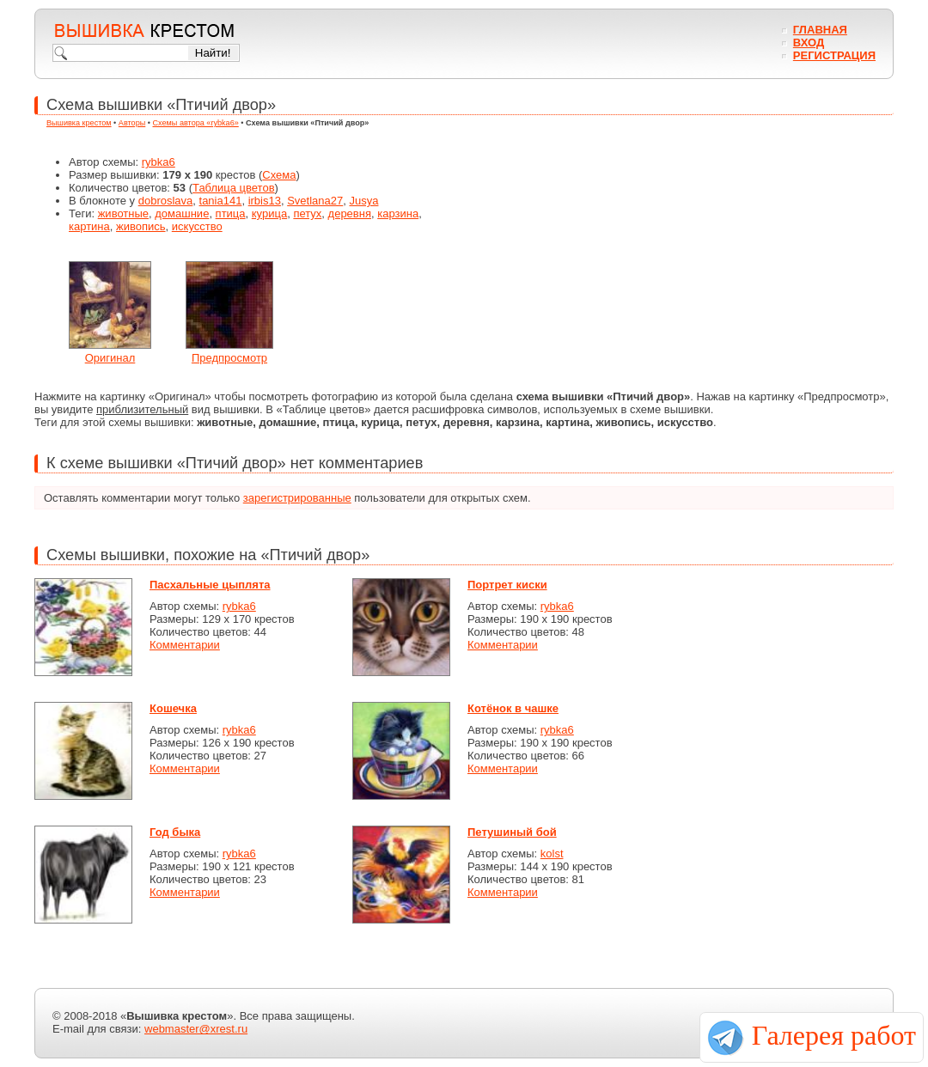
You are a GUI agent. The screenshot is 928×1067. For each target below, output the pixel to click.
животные (123, 213)
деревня (349, 213)
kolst (552, 853)
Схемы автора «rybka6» (196, 123)
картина (89, 226)
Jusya (363, 200)
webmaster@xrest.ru (195, 1028)
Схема (279, 174)
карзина (397, 213)
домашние (182, 213)
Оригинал (110, 357)
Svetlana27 (315, 200)
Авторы (132, 123)
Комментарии (185, 644)
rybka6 (158, 161)
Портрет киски (507, 584)
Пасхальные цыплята (210, 584)
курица (269, 213)
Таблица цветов (233, 187)
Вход (808, 42)
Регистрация (834, 55)
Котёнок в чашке (513, 708)
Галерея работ (834, 1035)
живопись (141, 226)
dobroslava (165, 200)
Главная (820, 29)
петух (307, 213)
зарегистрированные (297, 497)
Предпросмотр (229, 357)
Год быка (175, 832)
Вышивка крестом (79, 123)
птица (231, 213)
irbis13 (264, 200)
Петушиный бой (512, 832)
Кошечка (173, 708)
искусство (197, 226)
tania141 (220, 200)
